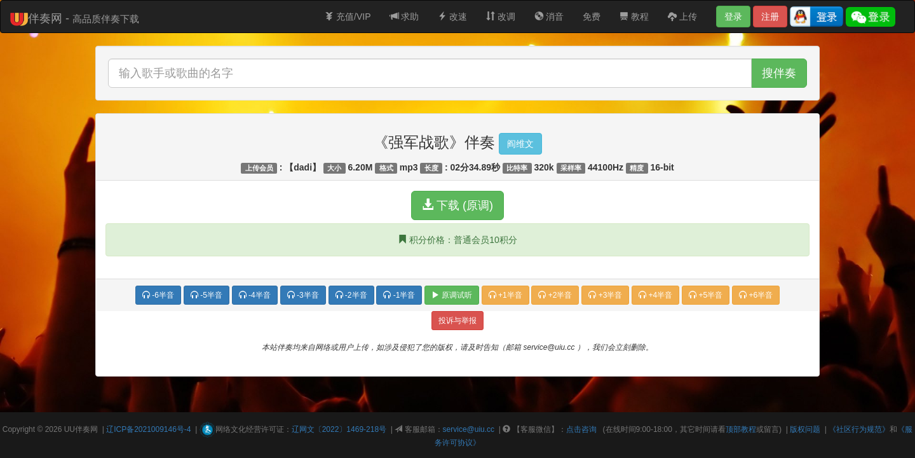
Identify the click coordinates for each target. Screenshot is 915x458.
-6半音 (158, 295)
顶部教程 (741, 429)
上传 (682, 16)
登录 (733, 16)
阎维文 (520, 144)
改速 (452, 16)
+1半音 (505, 295)
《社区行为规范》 (859, 429)
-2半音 (351, 295)
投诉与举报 (457, 320)
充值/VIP (347, 16)
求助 (404, 16)
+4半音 (655, 295)
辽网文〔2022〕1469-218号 (339, 429)
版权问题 (805, 429)
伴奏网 (86, 429)
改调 (500, 16)
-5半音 (206, 295)
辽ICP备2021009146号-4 (148, 429)
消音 (549, 16)
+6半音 (756, 295)
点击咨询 (581, 429)
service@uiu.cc (469, 429)
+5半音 (705, 295)
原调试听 (451, 295)
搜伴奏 (779, 73)
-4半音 (255, 295)
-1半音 (399, 295)
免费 (591, 16)
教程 (634, 16)
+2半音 (555, 295)
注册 (770, 16)
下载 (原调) (457, 205)
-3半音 (303, 295)
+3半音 (605, 295)
